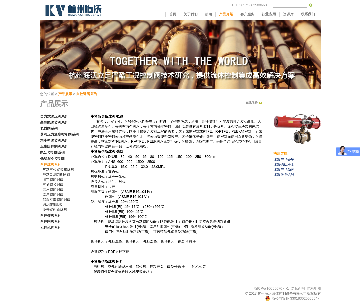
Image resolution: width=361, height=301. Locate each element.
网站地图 (314, 288)
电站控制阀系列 (52, 152)
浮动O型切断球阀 (56, 175)
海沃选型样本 (283, 165)
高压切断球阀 (53, 190)
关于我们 (191, 14)
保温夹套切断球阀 (57, 200)
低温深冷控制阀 (52, 159)
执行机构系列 (50, 228)
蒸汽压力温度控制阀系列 (59, 134)
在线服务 (252, 102)
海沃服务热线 (283, 175)
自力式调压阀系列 (54, 116)
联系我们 (308, 14)
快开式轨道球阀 (55, 210)
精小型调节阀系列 (54, 140)
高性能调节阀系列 (54, 122)
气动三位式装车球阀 (58, 170)
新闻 (208, 14)
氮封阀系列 (49, 128)
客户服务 (247, 14)
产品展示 (65, 94)
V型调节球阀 (52, 205)
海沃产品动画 (283, 170)
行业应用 (269, 14)
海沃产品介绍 (283, 160)
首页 (172, 14)
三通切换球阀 (53, 185)
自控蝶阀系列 (50, 216)
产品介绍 (226, 14)
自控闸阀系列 (50, 222)
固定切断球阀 (53, 180)
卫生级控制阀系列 (54, 146)
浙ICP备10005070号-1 (271, 288)
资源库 (288, 14)
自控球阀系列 (86, 94)
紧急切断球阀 (53, 195)
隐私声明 (298, 288)
